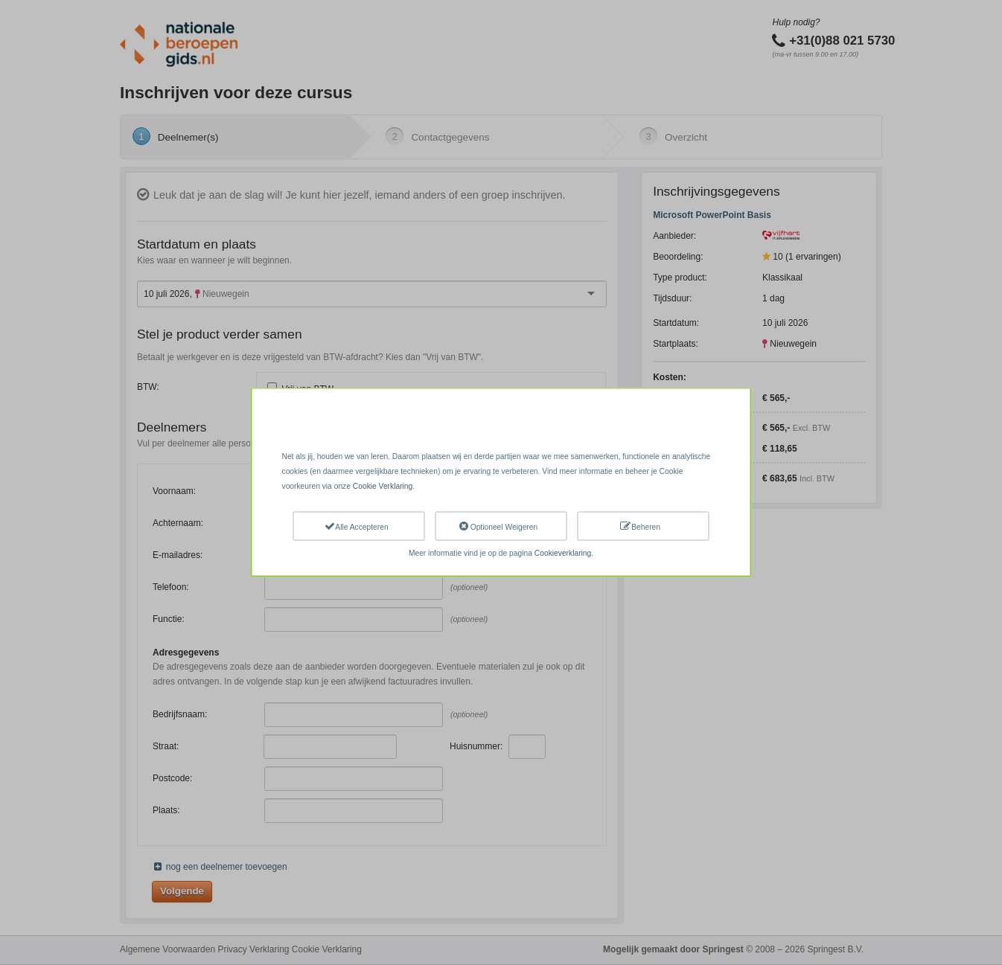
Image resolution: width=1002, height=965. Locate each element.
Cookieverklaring (562, 553)
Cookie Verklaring (382, 485)
